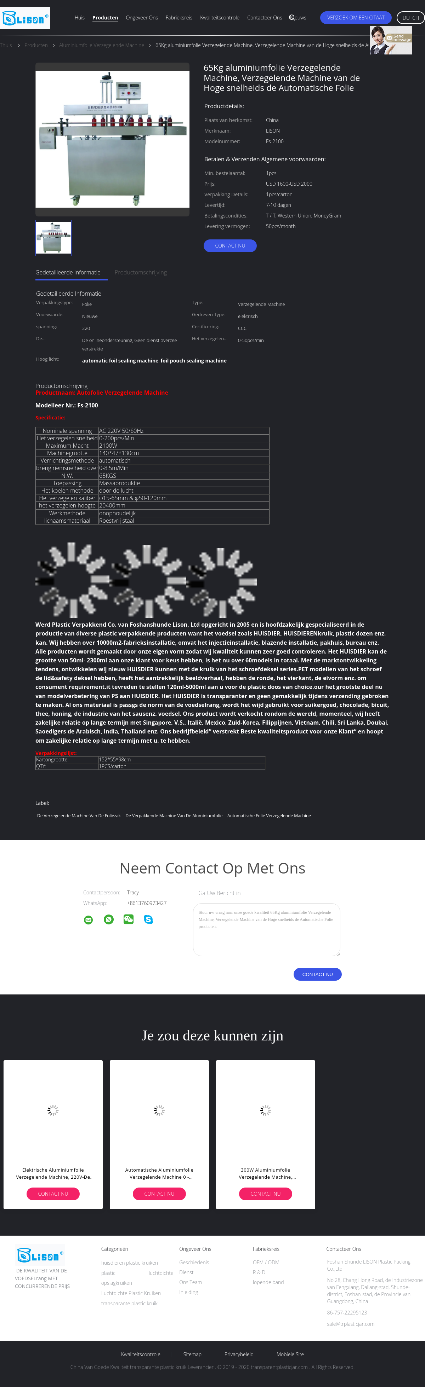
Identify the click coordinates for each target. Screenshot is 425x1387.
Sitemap (192, 1354)
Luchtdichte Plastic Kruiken (131, 1293)
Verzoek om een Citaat (356, 17)
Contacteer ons (264, 17)
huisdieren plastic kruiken (129, 1262)
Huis (80, 17)
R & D (259, 1272)
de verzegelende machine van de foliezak (79, 816)
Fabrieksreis (179, 17)
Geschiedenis (194, 1262)
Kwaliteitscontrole (219, 17)
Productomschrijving (141, 272)
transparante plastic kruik (129, 1303)
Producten (105, 17)
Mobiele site (290, 1354)
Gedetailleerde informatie (68, 272)
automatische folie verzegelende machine (269, 816)
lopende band (268, 1282)
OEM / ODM (266, 1262)
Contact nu (230, 245)
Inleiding (188, 1292)
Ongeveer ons (142, 17)
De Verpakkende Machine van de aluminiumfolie (173, 816)
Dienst (186, 1272)
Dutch (411, 17)
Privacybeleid (239, 1354)
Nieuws (298, 17)
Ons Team (190, 1282)
